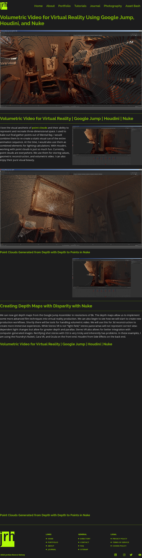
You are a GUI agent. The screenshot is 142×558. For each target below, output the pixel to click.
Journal (95, 6)
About (50, 6)
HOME (50, 538)
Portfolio (64, 6)
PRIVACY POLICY (120, 538)
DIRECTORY (85, 538)
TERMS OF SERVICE (121, 542)
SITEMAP (84, 549)
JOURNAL (52, 549)
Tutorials (80, 6)
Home (38, 6)
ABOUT (51, 546)
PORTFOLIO (53, 542)
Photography (113, 6)
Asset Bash (132, 6)
